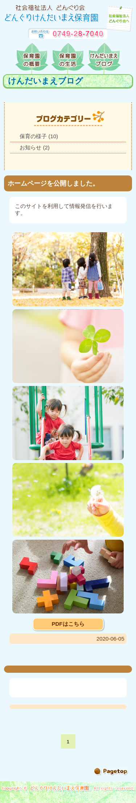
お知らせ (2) (35, 147)
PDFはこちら (68, 624)
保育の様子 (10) (39, 136)
